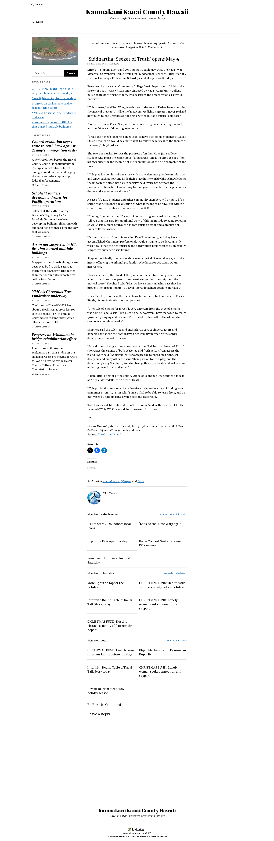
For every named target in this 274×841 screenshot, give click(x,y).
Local (141, 481)
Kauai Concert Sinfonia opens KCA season (160, 543)
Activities (169, 29)
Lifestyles (126, 481)
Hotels (156, 29)
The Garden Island (109, 434)
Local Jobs (142, 29)
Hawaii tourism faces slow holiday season (105, 691)
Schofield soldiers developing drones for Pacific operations (50, 197)
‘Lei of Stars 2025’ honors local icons (109, 526)
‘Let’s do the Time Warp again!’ (161, 524)
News (126, 29)
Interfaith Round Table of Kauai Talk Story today (109, 602)
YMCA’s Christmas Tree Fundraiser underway (51, 294)
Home (100, 29)
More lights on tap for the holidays (54, 98)
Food (114, 29)
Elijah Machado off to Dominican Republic (162, 652)
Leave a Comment (41, 185)
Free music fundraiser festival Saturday (108, 560)
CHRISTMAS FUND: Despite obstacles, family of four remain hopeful (109, 625)
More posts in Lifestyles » (175, 573)
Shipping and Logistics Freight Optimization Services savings (137, 836)
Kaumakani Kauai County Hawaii (137, 11)
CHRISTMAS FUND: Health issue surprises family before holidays (162, 585)
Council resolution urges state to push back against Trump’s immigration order (54, 146)
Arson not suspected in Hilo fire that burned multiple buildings (55, 248)
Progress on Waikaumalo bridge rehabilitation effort (54, 337)
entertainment (111, 481)
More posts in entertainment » (172, 514)
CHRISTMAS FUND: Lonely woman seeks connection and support (160, 604)
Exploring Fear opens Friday (107, 541)
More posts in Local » (177, 640)
